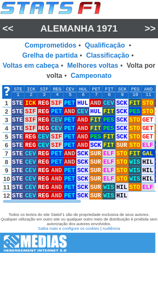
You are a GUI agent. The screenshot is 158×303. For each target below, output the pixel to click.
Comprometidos (51, 45)
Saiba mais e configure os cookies (68, 228)
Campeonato (91, 75)
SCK (122, 89)
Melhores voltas (92, 65)
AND (148, 89)
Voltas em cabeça (31, 65)
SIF (44, 89)
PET (96, 89)
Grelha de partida (50, 55)
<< (8, 28)
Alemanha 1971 (79, 28)
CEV (70, 89)
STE (18, 89)
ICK (31, 89)
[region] (79, 144)
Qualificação (106, 45)
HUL (83, 89)
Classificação (107, 55)
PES (135, 89)
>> (150, 28)
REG (57, 89)
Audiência (111, 228)
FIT (109, 89)
